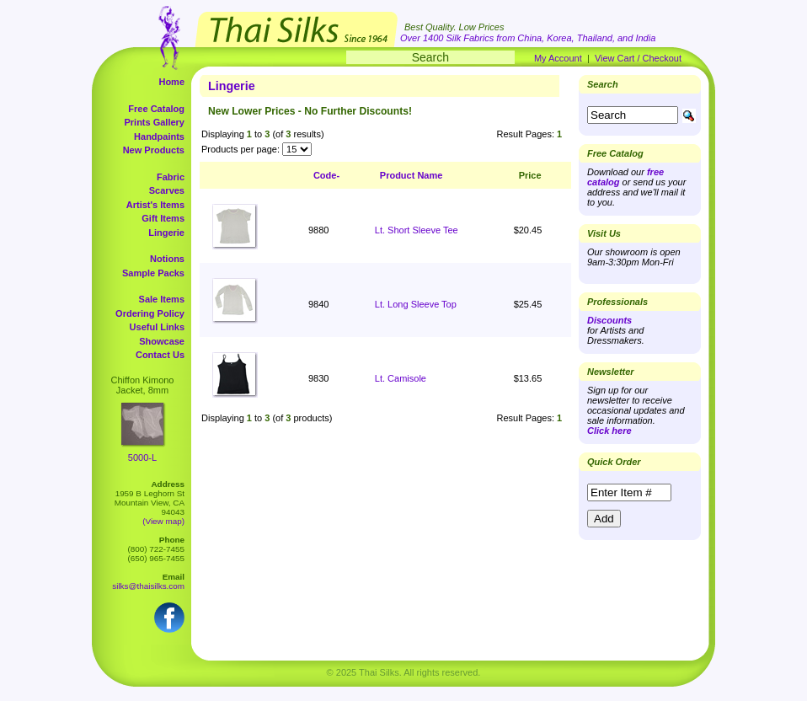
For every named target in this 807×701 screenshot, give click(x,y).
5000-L (142, 457)
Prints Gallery (154, 122)
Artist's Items (155, 205)
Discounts (609, 320)
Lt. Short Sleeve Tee (416, 230)
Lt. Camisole (400, 378)
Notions (167, 259)
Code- (326, 175)
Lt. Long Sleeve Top (416, 304)
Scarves (166, 190)
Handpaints (159, 136)
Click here (609, 430)
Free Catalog (156, 109)
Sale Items (161, 299)
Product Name (411, 175)
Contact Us (160, 355)
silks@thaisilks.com (148, 586)
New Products (153, 150)
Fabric (170, 177)
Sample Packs (153, 273)
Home (171, 82)
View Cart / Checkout (638, 58)
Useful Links (157, 327)
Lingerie (166, 232)
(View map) (163, 521)
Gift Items (163, 218)
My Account (558, 58)
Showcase (161, 341)
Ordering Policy (149, 313)
